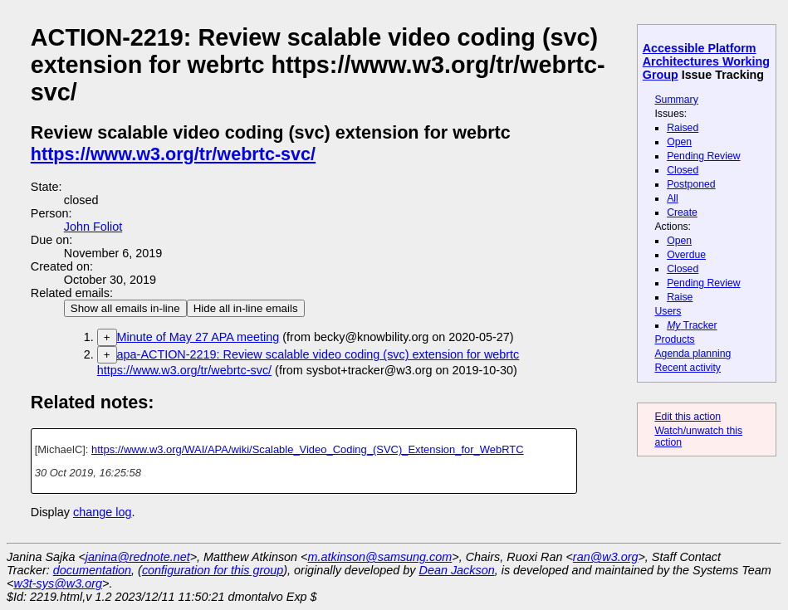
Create (682, 212)
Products (674, 339)
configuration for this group (212, 570)
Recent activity (687, 367)
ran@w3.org (606, 557)
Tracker (692, 325)
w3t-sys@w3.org (57, 583)
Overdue (686, 255)
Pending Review (703, 156)
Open (679, 142)
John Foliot (93, 226)
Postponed (691, 184)
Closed (682, 170)
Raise (680, 297)
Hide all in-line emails (245, 308)
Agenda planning (692, 353)
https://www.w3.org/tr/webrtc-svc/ (173, 154)
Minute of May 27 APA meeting (198, 337)
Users (667, 311)
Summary (675, 99)
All (672, 198)
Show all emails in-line (125, 308)
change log (102, 512)
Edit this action (687, 416)
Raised (682, 128)
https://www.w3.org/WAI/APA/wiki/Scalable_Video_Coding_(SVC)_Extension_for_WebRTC (307, 449)
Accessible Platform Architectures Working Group (706, 61)
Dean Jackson (457, 570)
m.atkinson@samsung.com (380, 557)
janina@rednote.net (138, 557)
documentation (92, 570)
